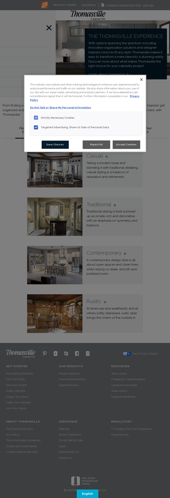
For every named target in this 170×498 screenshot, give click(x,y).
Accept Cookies (126, 144)
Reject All (96, 144)
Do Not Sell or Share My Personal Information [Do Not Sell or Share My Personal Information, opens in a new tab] (60, 107)
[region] (85, 113)
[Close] (141, 79)
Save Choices (55, 144)
